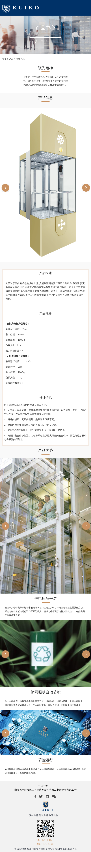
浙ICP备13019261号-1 (65, 849)
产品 (11, 59)
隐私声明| (43, 815)
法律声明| (34, 815)
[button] (84, 187)
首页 (4, 59)
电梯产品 (20, 59)
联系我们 (53, 815)
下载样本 (45, 41)
